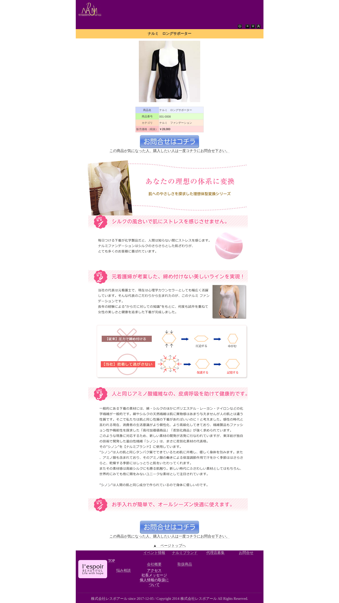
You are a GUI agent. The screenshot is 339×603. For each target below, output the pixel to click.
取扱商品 (184, 564)
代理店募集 (215, 553)
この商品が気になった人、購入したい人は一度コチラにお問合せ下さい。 (169, 151)
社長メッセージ (154, 575)
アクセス (154, 570)
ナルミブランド (184, 553)
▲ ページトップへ (169, 545)
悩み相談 (123, 570)
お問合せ (246, 553)
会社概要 (154, 564)
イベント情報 (154, 553)
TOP (111, 561)
